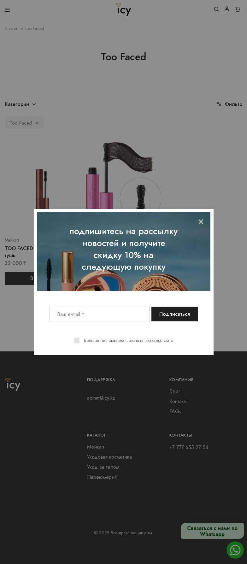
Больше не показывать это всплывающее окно (128, 340)
